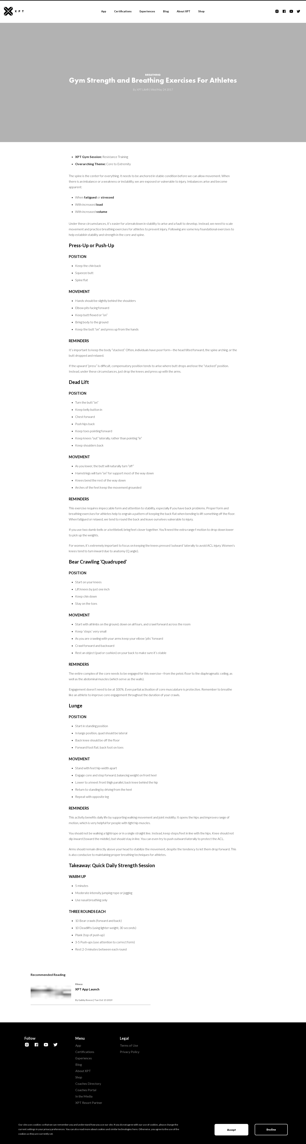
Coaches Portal (85, 1090)
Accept (231, 1129)
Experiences (147, 11)
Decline (271, 1129)
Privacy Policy (129, 1052)
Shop (201, 11)
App (103, 11)
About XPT (183, 11)
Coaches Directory (88, 1083)
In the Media (83, 1096)
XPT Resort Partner (88, 1102)
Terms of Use (129, 1045)
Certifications (123, 11)
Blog (166, 11)
